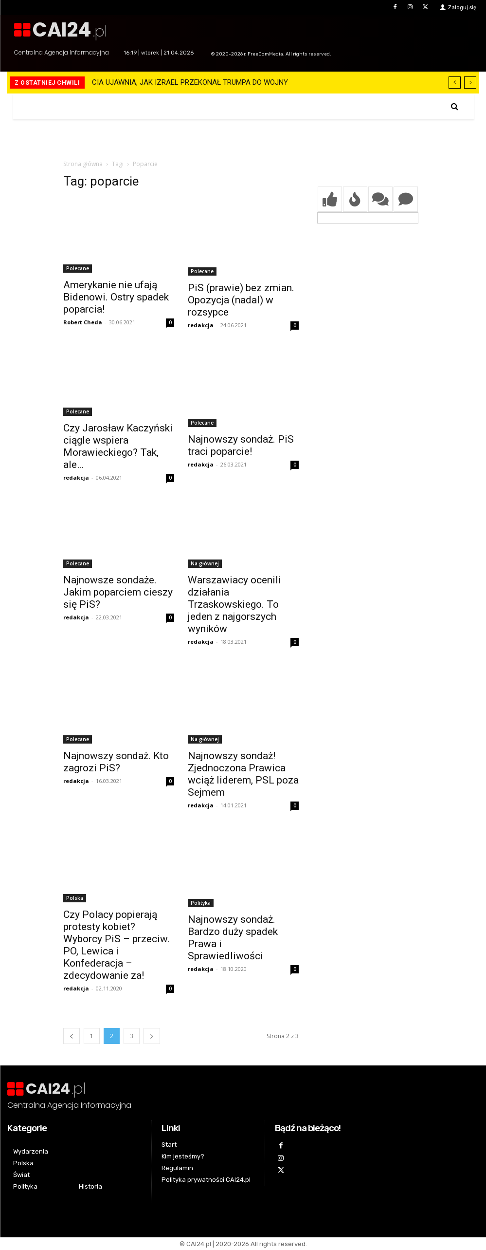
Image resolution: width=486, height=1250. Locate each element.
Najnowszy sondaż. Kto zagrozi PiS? (116, 762)
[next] (470, 82)
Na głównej (205, 563)
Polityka (201, 902)
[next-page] (152, 1036)
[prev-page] (71, 1036)
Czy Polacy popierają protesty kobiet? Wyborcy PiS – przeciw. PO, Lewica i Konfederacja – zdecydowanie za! (116, 945)
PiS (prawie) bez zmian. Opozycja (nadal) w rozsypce (241, 300)
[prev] (455, 82)
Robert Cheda (82, 322)
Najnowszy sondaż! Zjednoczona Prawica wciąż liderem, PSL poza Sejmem (243, 774)
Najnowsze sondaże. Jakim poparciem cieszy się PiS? (118, 592)
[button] (454, 106)
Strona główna (83, 164)
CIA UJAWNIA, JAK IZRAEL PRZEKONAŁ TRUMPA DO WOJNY (190, 82)
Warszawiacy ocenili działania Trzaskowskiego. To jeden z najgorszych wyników (234, 604)
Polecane (77, 268)
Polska (74, 898)
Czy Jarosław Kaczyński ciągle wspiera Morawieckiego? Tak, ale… (118, 446)
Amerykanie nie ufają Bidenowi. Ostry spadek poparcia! (116, 297)
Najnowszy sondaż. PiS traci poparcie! (241, 445)
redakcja (201, 325)
